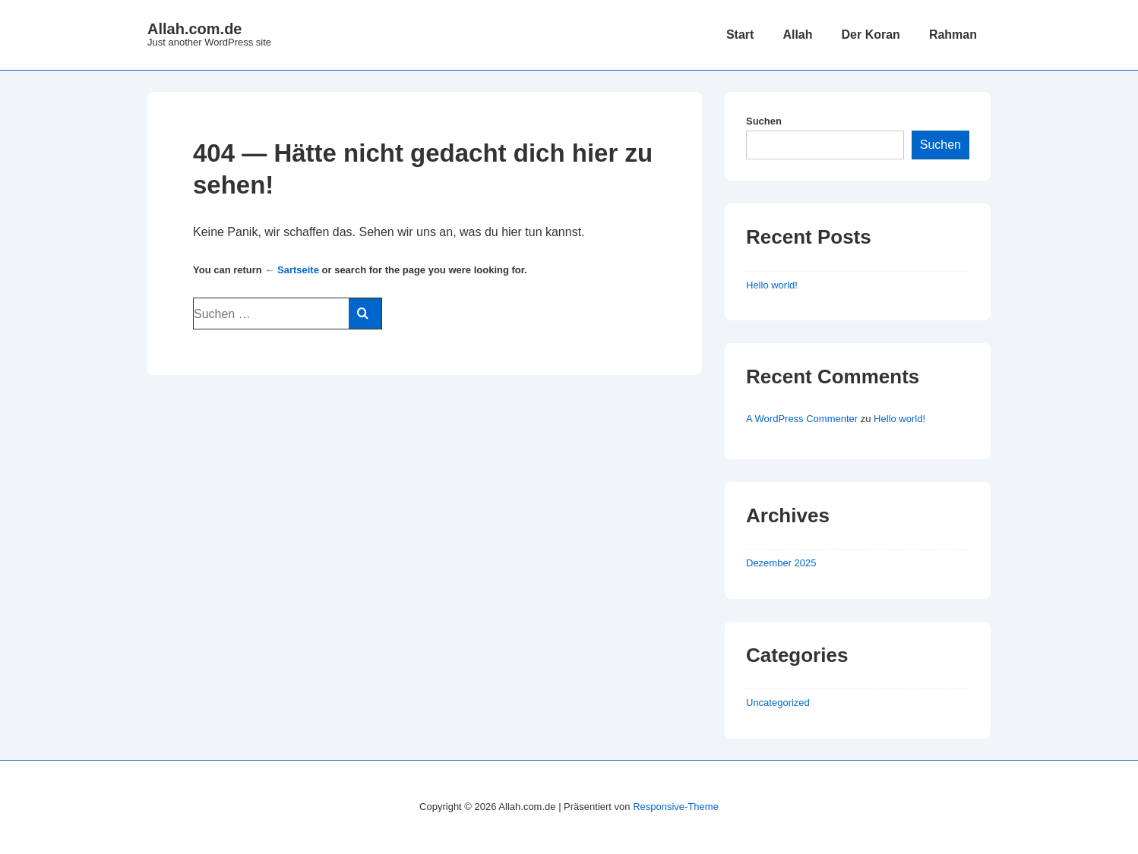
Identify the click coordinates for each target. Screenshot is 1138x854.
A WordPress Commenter (802, 418)
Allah (797, 34)
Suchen (764, 121)
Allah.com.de (194, 28)
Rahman (953, 34)
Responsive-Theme (676, 806)
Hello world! (772, 285)
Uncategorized (778, 702)
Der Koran (871, 34)
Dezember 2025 (781, 563)
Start (740, 34)
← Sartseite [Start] (291, 270)
